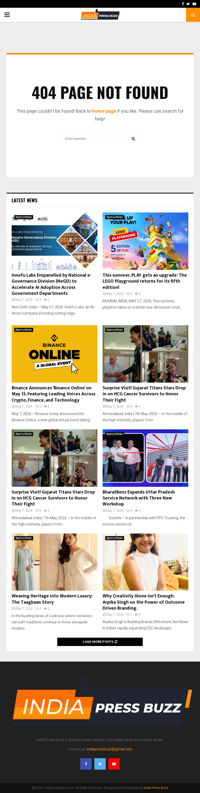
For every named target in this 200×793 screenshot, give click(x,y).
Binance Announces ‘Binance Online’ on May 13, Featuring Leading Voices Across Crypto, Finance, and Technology (53, 394)
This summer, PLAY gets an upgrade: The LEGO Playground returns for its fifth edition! (145, 281)
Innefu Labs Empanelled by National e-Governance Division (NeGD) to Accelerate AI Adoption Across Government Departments (51, 284)
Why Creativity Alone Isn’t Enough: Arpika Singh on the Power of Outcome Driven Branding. (144, 602)
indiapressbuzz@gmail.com (109, 749)
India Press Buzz (156, 788)
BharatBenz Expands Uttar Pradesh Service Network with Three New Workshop (139, 498)
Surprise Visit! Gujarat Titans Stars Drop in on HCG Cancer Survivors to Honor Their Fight (144, 394)
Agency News (24, 217)
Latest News (24, 200)
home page (104, 111)
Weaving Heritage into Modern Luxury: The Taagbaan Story (52, 599)
